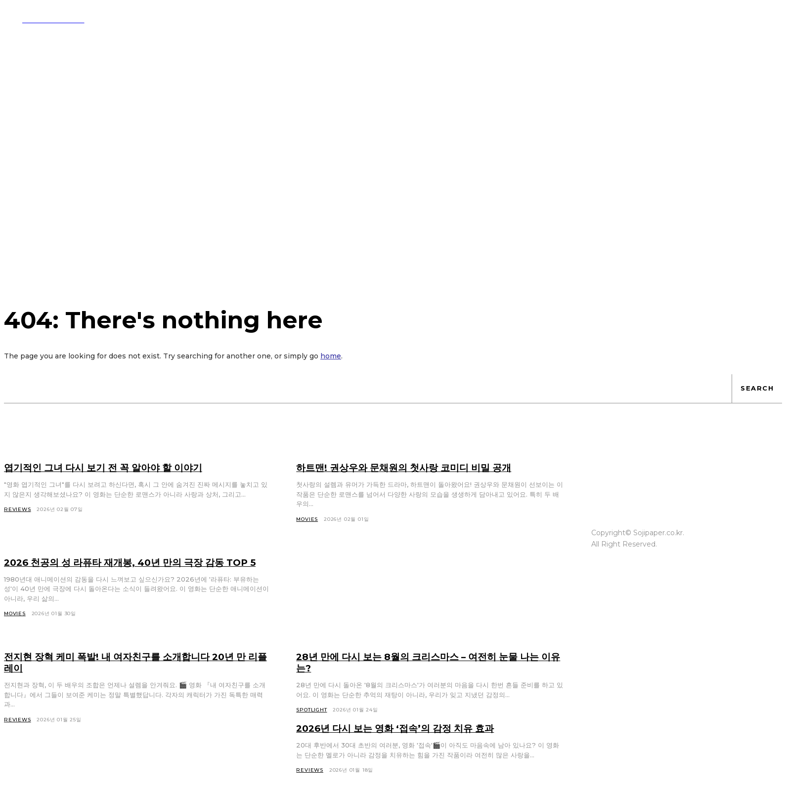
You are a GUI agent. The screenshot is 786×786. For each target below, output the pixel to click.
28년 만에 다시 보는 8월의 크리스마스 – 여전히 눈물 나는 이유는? (426, 675)
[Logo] (44, 19)
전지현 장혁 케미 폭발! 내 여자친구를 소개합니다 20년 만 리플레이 (133, 675)
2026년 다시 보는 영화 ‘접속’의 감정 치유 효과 (401, 741)
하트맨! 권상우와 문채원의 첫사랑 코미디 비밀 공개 (410, 469)
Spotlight (311, 722)
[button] (463, 18)
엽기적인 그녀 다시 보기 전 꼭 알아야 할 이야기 (110, 469)
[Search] (757, 390)
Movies (15, 626)
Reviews (17, 732)
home (330, 357)
